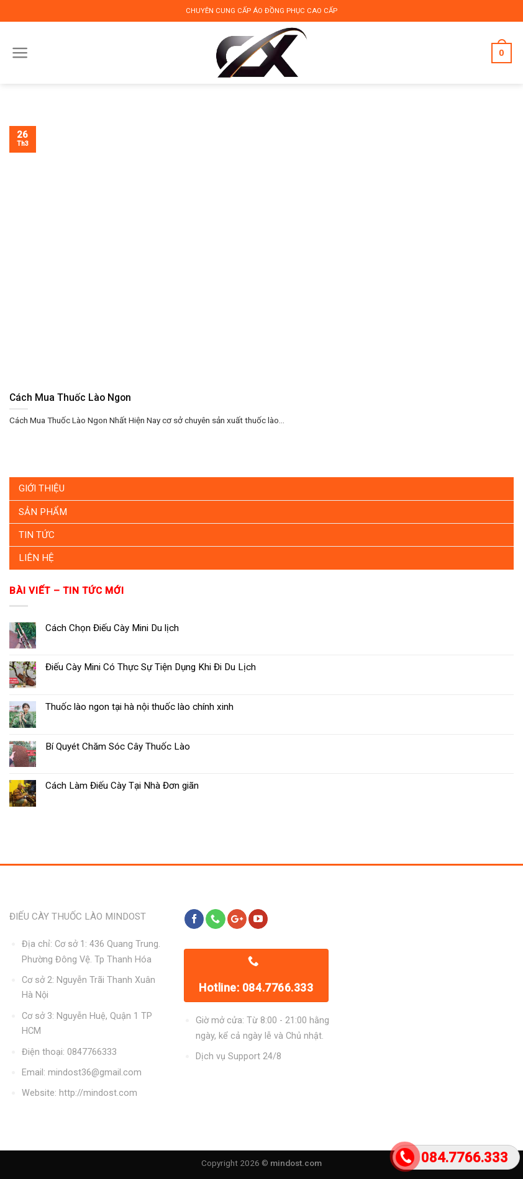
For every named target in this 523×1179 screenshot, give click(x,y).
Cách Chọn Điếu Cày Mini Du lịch (112, 628)
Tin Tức (37, 534)
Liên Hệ (36, 557)
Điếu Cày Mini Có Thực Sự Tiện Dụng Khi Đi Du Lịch (150, 667)
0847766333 (92, 1052)
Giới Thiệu (42, 488)
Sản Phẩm (43, 512)
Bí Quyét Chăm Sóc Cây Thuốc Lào (117, 746)
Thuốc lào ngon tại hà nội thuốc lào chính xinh (139, 706)
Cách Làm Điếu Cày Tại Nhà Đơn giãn (122, 785)
